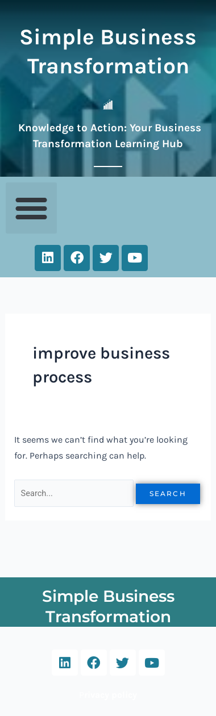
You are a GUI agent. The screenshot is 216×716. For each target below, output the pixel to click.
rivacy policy (110, 694)
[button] (31, 208)
